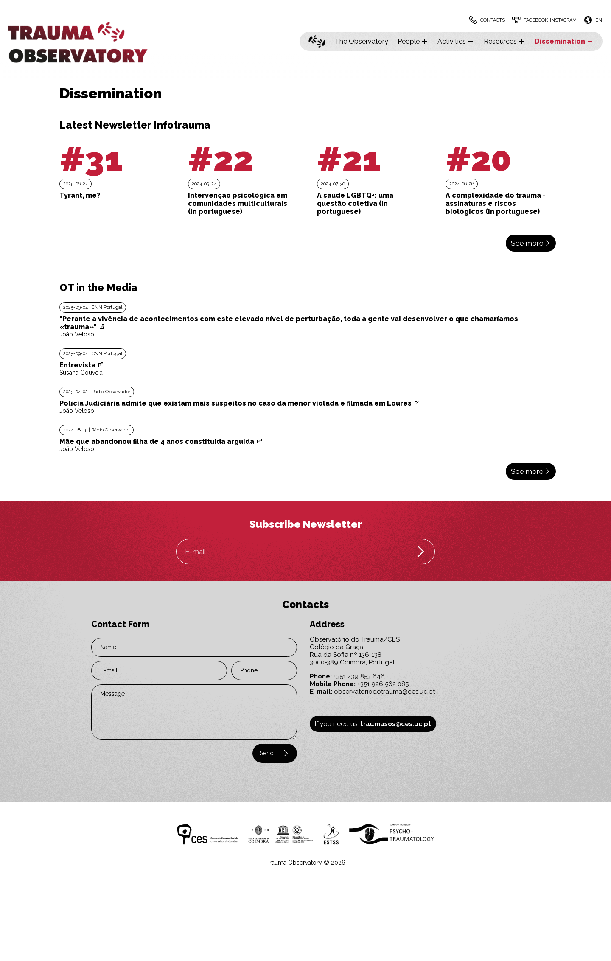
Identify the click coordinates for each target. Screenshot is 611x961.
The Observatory (361, 41)
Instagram (563, 20)
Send (275, 753)
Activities (455, 41)
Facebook (536, 20)
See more (531, 243)
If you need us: (373, 724)
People (413, 41)
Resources (504, 41)
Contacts (492, 20)
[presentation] (142, 757)
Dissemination (564, 41)
